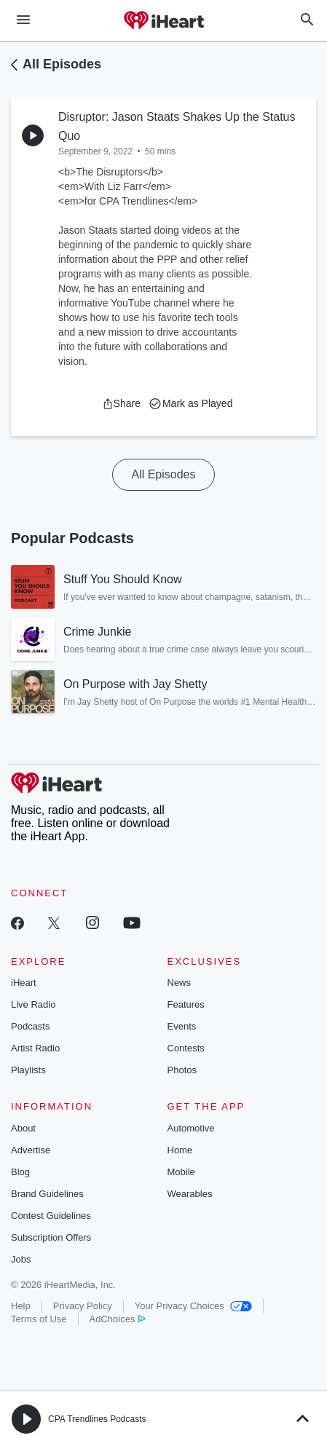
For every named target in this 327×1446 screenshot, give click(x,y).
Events (182, 1026)
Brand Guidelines (47, 1193)
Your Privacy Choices (193, 1305)
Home (180, 1150)
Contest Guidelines (51, 1215)
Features (186, 1004)
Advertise (30, 1150)
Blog (20, 1171)
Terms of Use (39, 1318)
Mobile (181, 1171)
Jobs (21, 1259)
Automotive (191, 1128)
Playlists (28, 1069)
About (23, 1128)
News (180, 982)
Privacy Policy (82, 1305)
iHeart (23, 982)
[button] (121, 403)
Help (21, 1305)
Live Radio (33, 1004)
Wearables (190, 1193)
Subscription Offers (51, 1237)
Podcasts (30, 1026)
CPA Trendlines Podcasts (97, 1419)
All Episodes (62, 64)
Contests (186, 1048)
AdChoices (118, 1318)
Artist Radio (35, 1048)
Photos (182, 1069)
